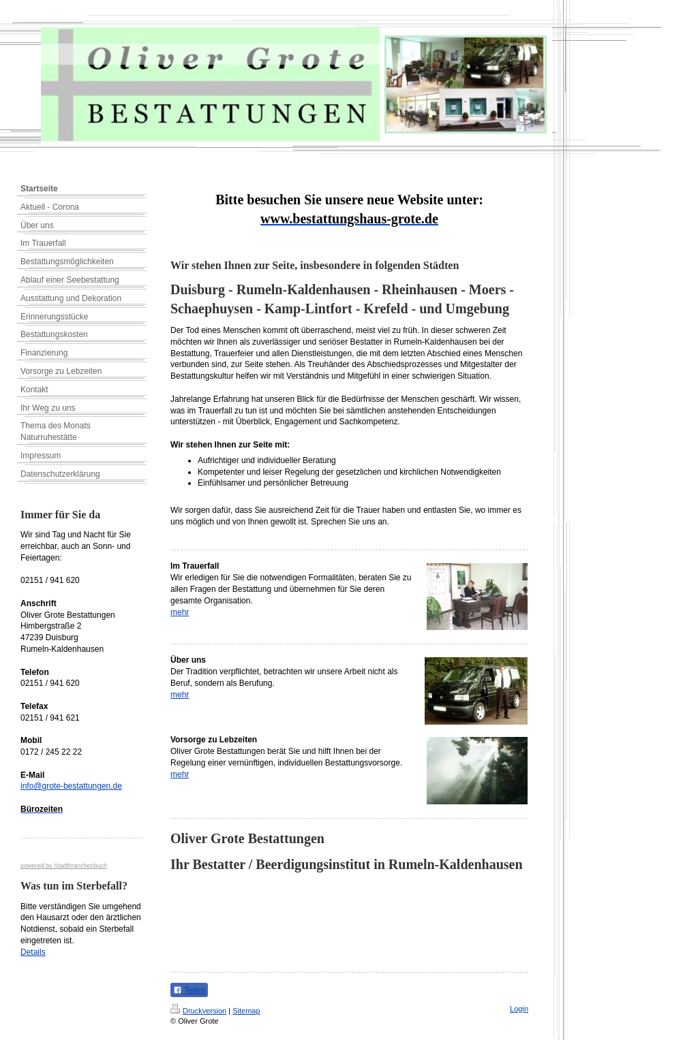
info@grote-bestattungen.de (71, 786)
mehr (179, 612)
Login (519, 1009)
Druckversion (198, 1011)
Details (33, 952)
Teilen (189, 990)
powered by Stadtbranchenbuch (63, 865)
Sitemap (246, 1011)
